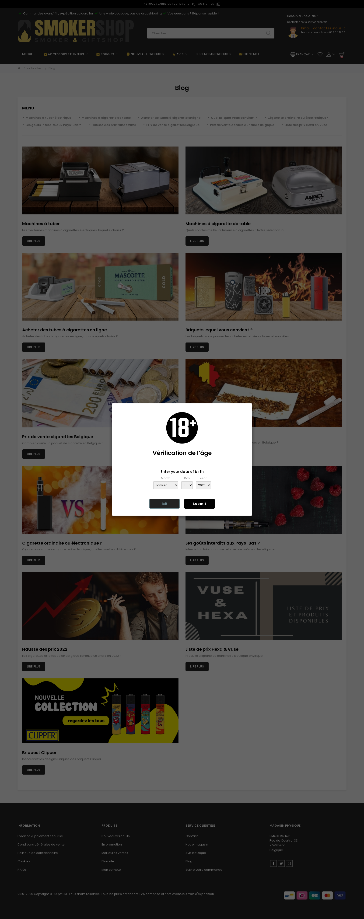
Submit (199, 503)
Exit (164, 503)
